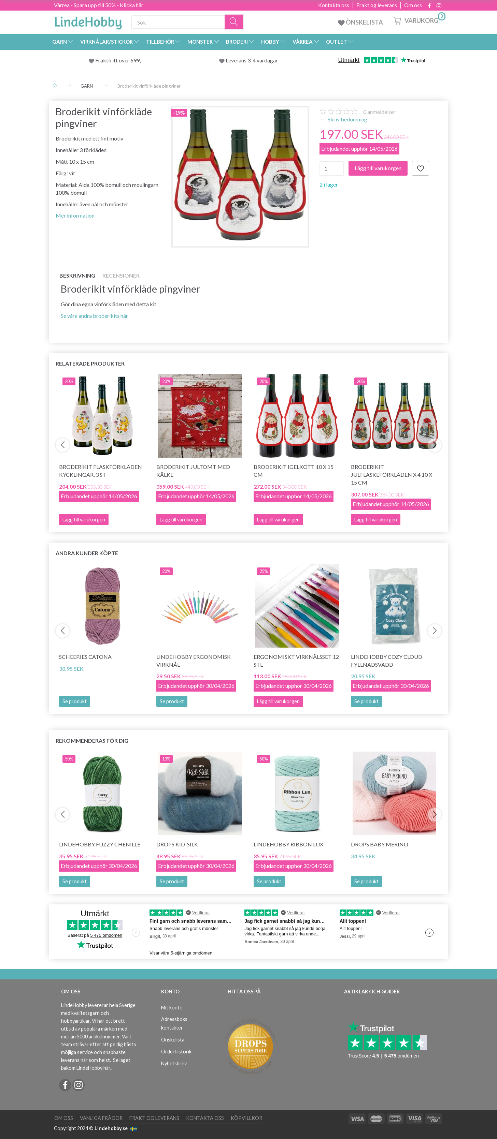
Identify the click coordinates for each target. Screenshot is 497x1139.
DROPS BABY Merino (379, 844)
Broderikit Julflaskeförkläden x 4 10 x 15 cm (391, 474)
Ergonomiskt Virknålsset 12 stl (296, 660)
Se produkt (74, 701)
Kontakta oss (333, 5)
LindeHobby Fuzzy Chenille (99, 844)
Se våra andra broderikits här (94, 315)
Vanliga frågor (101, 1118)
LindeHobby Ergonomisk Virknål (193, 660)
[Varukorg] (419, 20)
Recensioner (121, 275)
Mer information (75, 215)
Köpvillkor (246, 1118)
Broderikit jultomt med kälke (193, 470)
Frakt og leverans (376, 5)
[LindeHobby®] (88, 20)
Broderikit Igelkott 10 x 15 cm (293, 470)
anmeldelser (379, 111)
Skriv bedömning (347, 119)
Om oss (413, 5)
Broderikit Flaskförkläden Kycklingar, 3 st (100, 470)
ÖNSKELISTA (360, 22)
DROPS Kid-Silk (177, 844)
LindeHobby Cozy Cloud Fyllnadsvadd (386, 660)
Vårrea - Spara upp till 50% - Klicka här (98, 5)
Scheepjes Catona (85, 656)
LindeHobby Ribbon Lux (288, 844)
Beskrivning (77, 275)
